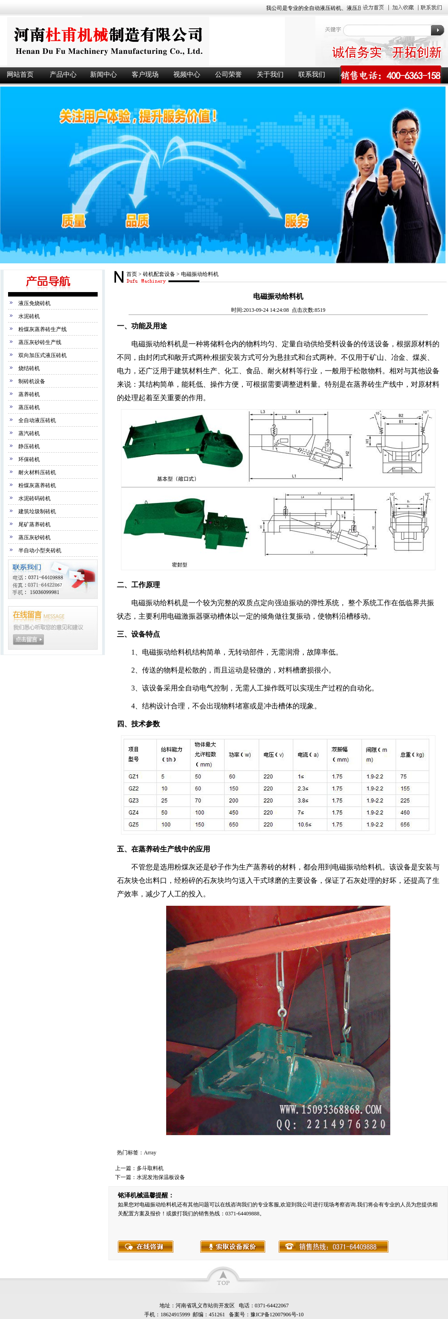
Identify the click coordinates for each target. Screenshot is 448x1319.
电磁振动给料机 (200, 274)
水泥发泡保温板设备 (161, 1177)
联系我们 (311, 74)
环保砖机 (29, 459)
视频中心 (186, 74)
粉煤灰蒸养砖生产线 (42, 329)
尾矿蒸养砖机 (34, 524)
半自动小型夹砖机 (39, 550)
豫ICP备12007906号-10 (277, 1314)
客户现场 (145, 74)
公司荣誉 (228, 74)
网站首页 (20, 74)
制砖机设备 (31, 381)
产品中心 (63, 74)
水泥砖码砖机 (34, 498)
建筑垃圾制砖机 (37, 511)
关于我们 (270, 74)
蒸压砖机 (29, 407)
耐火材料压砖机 (37, 472)
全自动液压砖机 (37, 420)
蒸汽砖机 (29, 433)
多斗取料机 (150, 1168)
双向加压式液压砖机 (42, 355)
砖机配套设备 (159, 274)
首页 (131, 274)
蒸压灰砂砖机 (34, 537)
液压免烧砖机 (34, 303)
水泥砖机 (29, 316)
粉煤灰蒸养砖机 (37, 485)
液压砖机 (157, 41)
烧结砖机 (29, 368)
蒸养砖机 (29, 394)
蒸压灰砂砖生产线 (39, 342)
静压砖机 (29, 446)
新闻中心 (103, 74)
